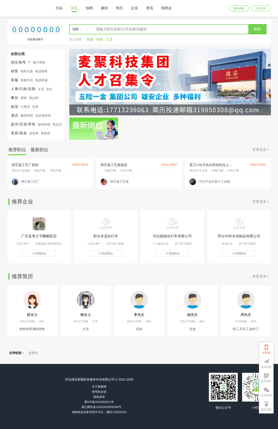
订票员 (25, 106)
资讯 (149, 8)
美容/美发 (19, 133)
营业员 (57, 124)
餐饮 (14, 98)
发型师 (34, 133)
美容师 (45, 133)
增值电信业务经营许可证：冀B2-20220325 (99, 412)
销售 (14, 71)
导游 (35, 106)
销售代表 (27, 71)
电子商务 (39, 62)
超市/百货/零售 (23, 124)
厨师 (24, 98)
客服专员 (27, 80)
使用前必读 (99, 391)
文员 (41, 89)
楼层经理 (27, 115)
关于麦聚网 (99, 386)
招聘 (89, 8)
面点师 (33, 98)
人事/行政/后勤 (23, 89)
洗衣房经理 (43, 115)
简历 (119, 8)
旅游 (14, 106)
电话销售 (41, 71)
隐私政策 (99, 396)
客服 (14, 80)
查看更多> (260, 149)
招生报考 (18, 62)
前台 (49, 89)
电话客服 (41, 80)
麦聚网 (33, 353)
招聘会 (166, 8)
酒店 (14, 115)
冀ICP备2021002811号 (99, 401)
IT (29, 62)
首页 (74, 8)
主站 (59, 8)
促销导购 (44, 124)
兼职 (104, 8)
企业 (134, 8)
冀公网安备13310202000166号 (101, 407)
